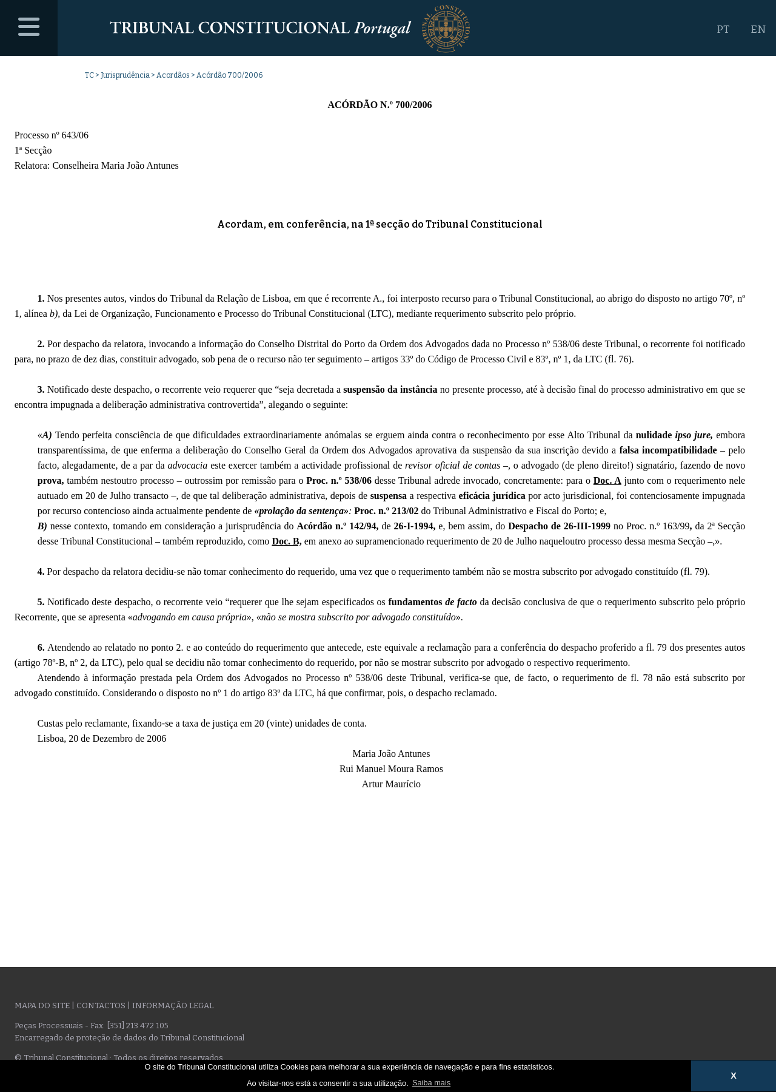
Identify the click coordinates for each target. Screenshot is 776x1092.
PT (723, 29)
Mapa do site (42, 1005)
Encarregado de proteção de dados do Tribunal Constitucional (129, 1037)
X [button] (734, 1075)
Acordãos (173, 75)
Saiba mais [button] (431, 1082)
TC (89, 75)
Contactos (100, 1005)
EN (758, 29)
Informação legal (172, 1005)
